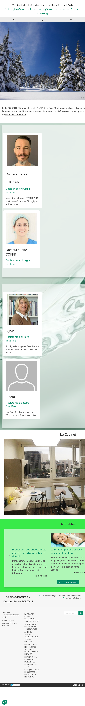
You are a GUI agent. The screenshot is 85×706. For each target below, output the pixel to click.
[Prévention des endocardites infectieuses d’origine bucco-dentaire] (29, 540)
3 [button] (83, 97)
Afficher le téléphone (73, 598)
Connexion (77, 685)
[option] (42, 61)
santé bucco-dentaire (15, 114)
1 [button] (80, 97)
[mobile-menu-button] (71, 19)
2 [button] (81, 97)
